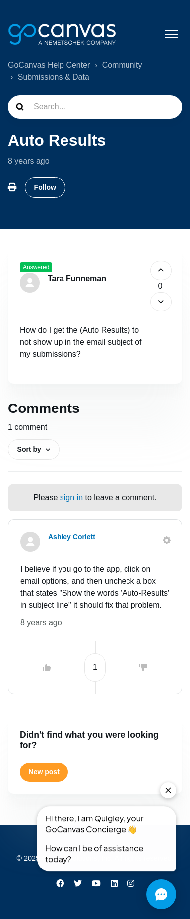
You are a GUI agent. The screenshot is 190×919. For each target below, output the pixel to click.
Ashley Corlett (71, 537)
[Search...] (95, 107)
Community (122, 65)
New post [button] (44, 772)
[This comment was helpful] (47, 667)
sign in (71, 497)
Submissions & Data (53, 77)
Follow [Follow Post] (45, 187)
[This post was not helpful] (161, 301)
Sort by (29, 449)
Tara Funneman (77, 278)
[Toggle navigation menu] (171, 34)
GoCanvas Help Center (49, 65)
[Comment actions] (167, 540)
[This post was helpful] (161, 270)
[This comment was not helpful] (143, 667)
